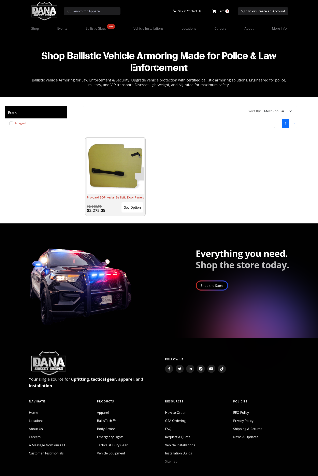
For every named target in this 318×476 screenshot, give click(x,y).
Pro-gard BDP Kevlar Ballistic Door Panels (115, 197)
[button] (220, 11)
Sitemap (171, 465)
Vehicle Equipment (111, 457)
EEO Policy (241, 417)
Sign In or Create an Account (263, 11)
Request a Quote (177, 441)
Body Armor (106, 433)
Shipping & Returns (247, 433)
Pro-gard (22, 123)
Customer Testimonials (46, 457)
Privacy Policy (243, 425)
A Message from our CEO (48, 449)
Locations (36, 425)
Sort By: (254, 111)
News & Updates (245, 441)
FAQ (168, 433)
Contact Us (194, 11)
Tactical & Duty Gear (112, 449)
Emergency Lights (110, 441)
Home (33, 417)
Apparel (103, 417)
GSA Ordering (175, 425)
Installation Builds (178, 457)
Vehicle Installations (180, 449)
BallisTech (106, 425)
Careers (35, 441)
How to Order (175, 417)
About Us (36, 433)
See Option (132, 207)
